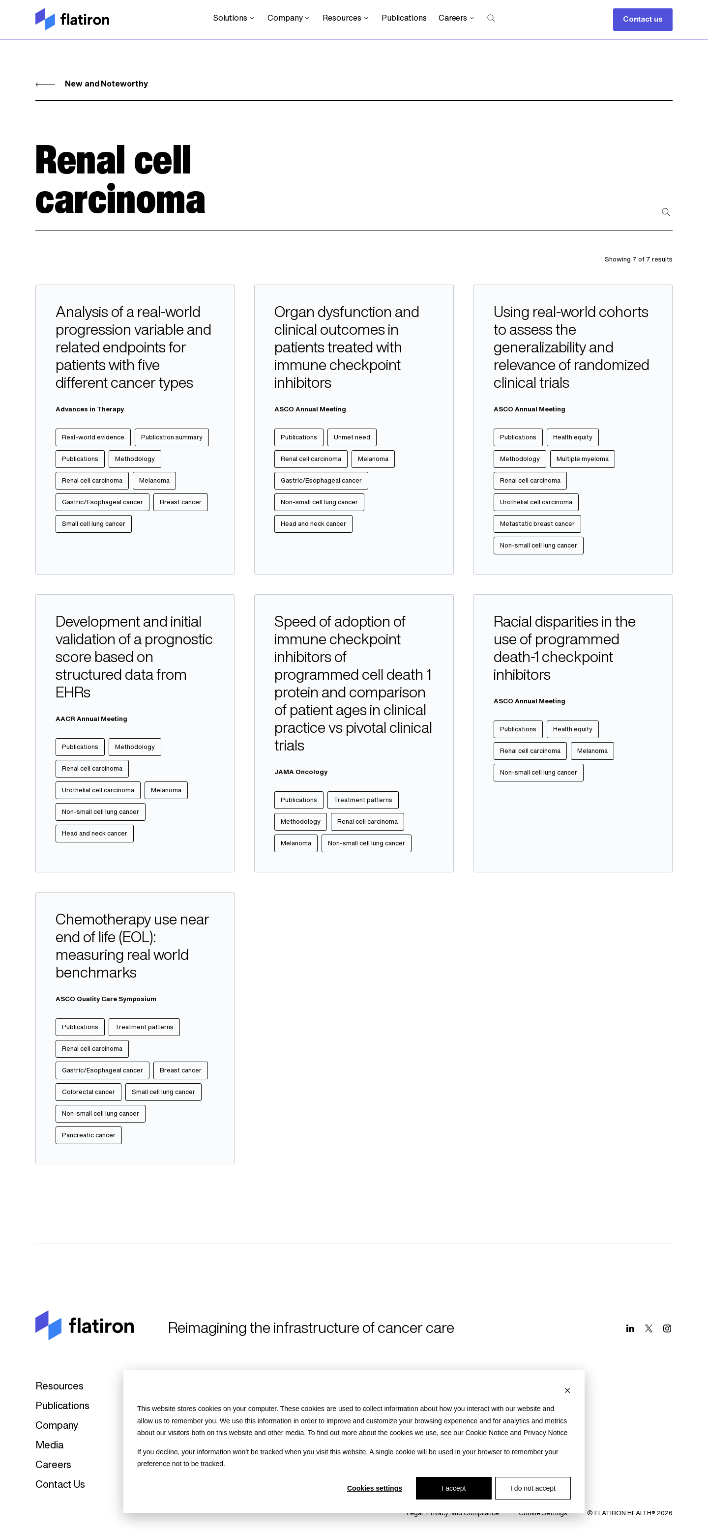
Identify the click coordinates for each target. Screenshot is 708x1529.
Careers (457, 18)
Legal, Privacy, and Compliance (453, 1513)
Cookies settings (374, 1488)
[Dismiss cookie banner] (567, 1390)
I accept (454, 1488)
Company (289, 18)
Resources (346, 18)
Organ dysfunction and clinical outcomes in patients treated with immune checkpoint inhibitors (346, 349)
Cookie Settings (543, 1513)
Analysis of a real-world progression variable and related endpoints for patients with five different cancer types (133, 349)
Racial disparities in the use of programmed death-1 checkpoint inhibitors (565, 649)
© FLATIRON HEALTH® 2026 (630, 1513)
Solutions (234, 18)
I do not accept (533, 1488)
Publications (404, 19)
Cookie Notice (486, 1433)
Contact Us (60, 1485)
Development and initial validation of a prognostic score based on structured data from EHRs (134, 658)
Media (49, 1446)
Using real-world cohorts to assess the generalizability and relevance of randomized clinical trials (571, 349)
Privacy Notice (545, 1433)
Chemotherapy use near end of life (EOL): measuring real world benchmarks (132, 947)
